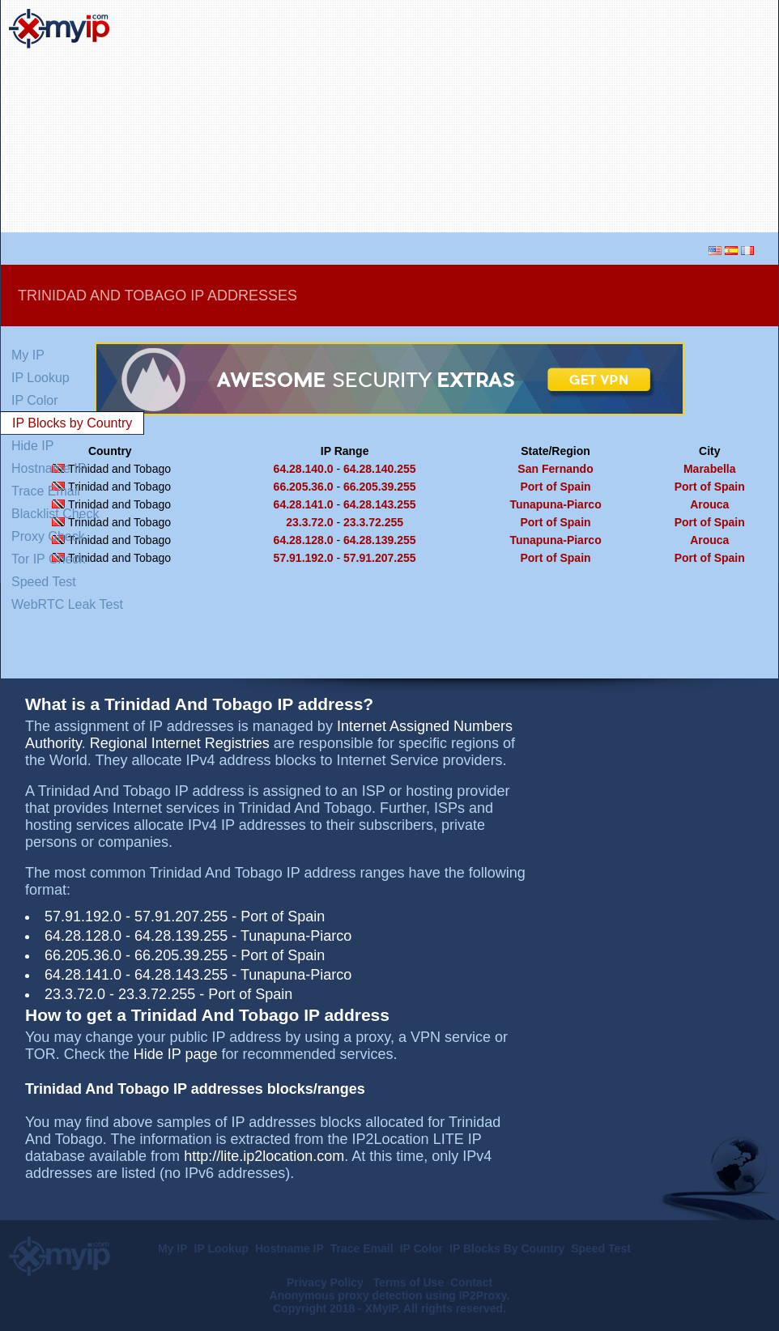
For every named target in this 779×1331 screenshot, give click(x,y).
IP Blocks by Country (72, 423)
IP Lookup (40, 378)
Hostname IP (48, 468)
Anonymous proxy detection (346, 1295)
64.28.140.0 (304, 468)
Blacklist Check (55, 514)
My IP (28, 355)
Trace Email (45, 491)
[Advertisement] (595, 116)
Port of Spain (555, 486)
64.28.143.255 (379, 504)
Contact (471, 1282)
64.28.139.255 (379, 540)
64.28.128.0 (304, 540)
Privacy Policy (327, 1282)
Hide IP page (176, 1054)
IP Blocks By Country (506, 1248)
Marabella (709, 468)
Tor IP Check (48, 559)
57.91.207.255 (379, 557)
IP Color (34, 400)
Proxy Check (48, 536)
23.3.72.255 (373, 522)
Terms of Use (409, 1282)
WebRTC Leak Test (67, 604)
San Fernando (555, 468)
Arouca (709, 504)
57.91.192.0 (304, 557)
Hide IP (32, 446)
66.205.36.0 (304, 486)
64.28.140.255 (379, 468)
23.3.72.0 (309, 522)
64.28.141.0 (304, 504)
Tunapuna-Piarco (555, 504)
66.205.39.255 (379, 486)
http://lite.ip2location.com (264, 1156)
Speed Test (43, 582)
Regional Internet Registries (180, 743)
